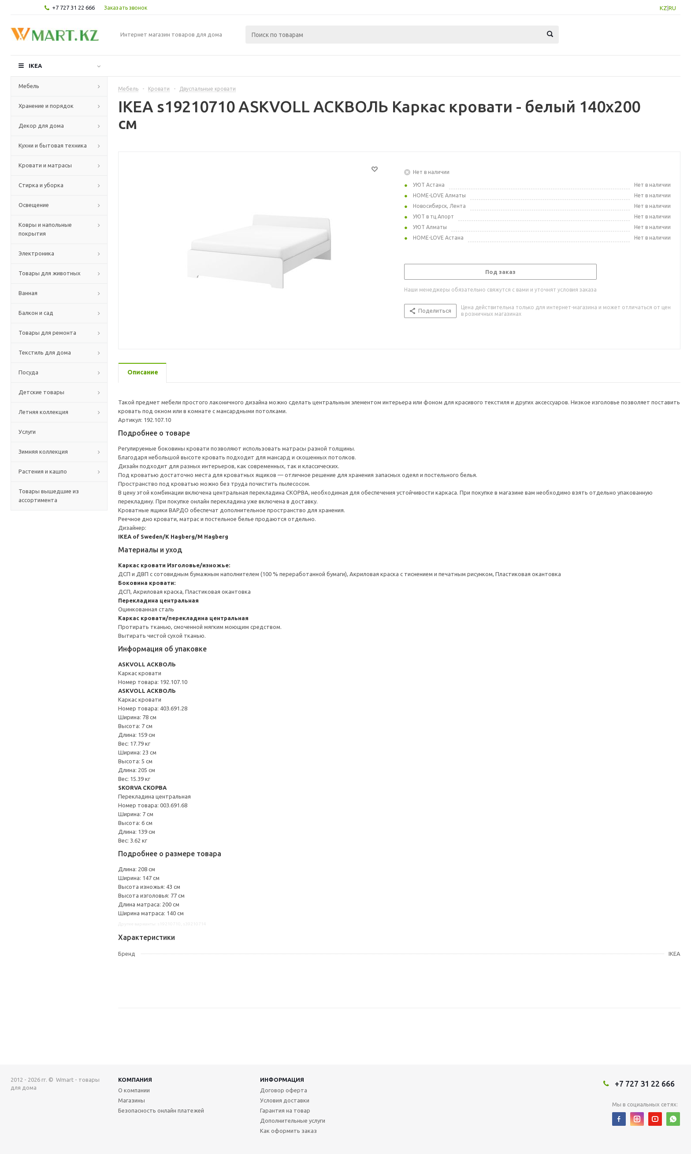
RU (672, 8)
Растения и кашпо (43, 471)
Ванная (28, 293)
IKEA (35, 66)
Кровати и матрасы (45, 165)
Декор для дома (41, 125)
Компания (135, 1079)
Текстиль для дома (45, 352)
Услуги (27, 432)
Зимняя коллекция (43, 451)
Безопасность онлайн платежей (161, 1110)
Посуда (28, 372)
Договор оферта (283, 1090)
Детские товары (41, 392)
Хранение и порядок (46, 106)
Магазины (131, 1100)
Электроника (36, 253)
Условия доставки (284, 1100)
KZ (663, 8)
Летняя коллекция (43, 412)
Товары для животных (50, 273)
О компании (134, 1090)
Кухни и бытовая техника (53, 145)
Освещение (34, 205)
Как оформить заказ (288, 1131)
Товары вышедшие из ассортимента (49, 495)
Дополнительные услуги (292, 1120)
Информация (282, 1079)
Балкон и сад (36, 313)
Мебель (29, 86)
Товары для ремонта (47, 332)
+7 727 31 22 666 (73, 7)
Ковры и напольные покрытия (45, 229)
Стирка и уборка (41, 185)
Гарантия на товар (285, 1110)
